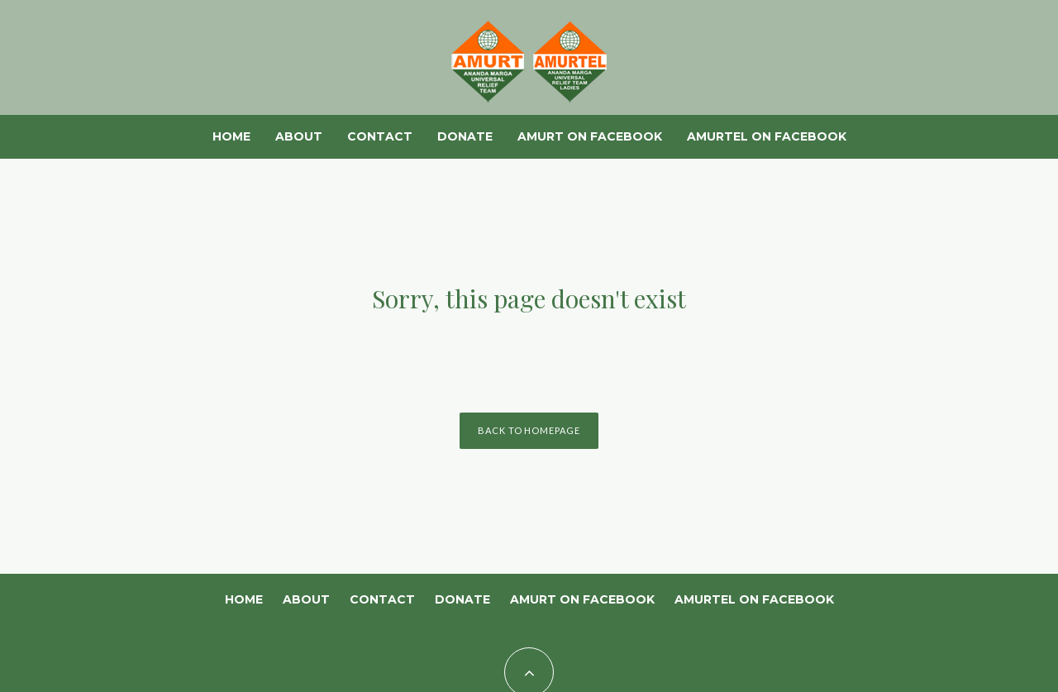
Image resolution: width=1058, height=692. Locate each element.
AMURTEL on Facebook (766, 136)
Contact (379, 136)
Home (231, 136)
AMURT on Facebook (589, 136)
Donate (465, 136)
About (298, 136)
